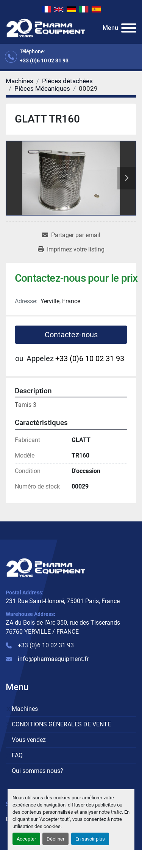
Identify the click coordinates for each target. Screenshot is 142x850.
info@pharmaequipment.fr (53, 658)
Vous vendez (29, 739)
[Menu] (128, 28)
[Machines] (19, 81)
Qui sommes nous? (37, 770)
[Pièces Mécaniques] (42, 88)
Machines (25, 708)
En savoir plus (90, 839)
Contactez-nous (71, 334)
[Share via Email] (71, 235)
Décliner (55, 839)
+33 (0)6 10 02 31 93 (44, 60)
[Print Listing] (71, 249)
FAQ (17, 755)
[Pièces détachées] (67, 81)
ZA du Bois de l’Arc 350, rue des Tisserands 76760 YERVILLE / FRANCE (63, 627)
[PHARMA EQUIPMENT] (46, 567)
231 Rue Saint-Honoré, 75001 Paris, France (63, 601)
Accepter (26, 839)
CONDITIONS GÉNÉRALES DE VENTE (61, 724)
